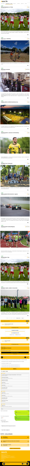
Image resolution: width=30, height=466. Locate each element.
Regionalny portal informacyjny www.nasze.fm (8, 425)
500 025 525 (10, 457)
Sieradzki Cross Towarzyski (6, 163)
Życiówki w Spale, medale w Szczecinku (9, 288)
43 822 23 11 (5, 455)
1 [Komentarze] (28, 128)
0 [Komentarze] (28, 65)
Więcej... (15, 368)
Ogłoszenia (22, 3)
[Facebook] (1, 460)
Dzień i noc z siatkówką (6, 38)
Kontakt (26, 3)
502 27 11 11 (12, 334)
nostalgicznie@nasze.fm (13, 457)
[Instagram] (3, 460)
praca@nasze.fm (4, 458)
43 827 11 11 (19, 334)
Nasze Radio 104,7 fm (5, 421)
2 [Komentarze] (28, 34)
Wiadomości (8, 3)
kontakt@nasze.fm (15, 332)
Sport (11, 3)
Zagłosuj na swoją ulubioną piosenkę (15, 448)
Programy (14, 3)
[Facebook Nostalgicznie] (2, 460)
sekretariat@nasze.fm (8, 455)
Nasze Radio (3, 3)
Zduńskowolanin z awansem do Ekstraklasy (10, 132)
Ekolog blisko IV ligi (5, 257)
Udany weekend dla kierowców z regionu (9, 194)
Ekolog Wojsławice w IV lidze (7, 7)
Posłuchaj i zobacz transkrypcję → (15, 352)
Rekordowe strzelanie (5, 69)
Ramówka (18, 3)
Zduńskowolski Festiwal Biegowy (8, 226)
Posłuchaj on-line (15, 327)
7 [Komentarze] (28, 159)
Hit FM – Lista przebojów (6, 434)
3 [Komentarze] (28, 190)
